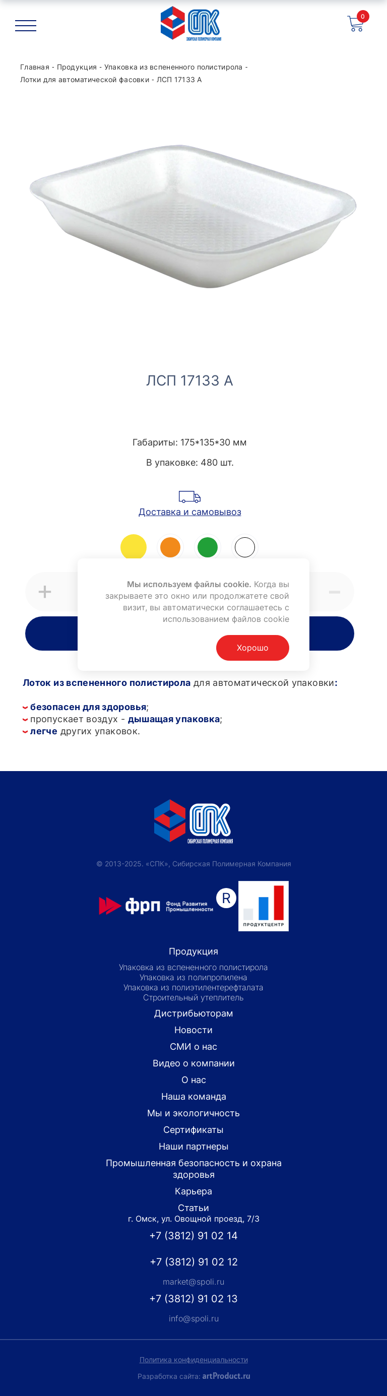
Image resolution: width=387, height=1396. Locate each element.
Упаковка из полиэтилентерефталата (193, 987)
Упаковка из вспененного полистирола (193, 967)
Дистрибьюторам (193, 1013)
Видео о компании (194, 1063)
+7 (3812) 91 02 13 (193, 1299)
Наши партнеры (194, 1146)
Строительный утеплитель (193, 997)
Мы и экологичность (193, 1113)
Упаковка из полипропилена (193, 977)
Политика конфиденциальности (194, 1359)
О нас (193, 1079)
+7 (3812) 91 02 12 (194, 1262)
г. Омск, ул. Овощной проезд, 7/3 (194, 1219)
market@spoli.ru (193, 1282)
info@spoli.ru (194, 1318)
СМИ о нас (193, 1046)
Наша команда (193, 1096)
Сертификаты (193, 1129)
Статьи (193, 1207)
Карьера (193, 1191)
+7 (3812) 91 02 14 (193, 1236)
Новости (193, 1030)
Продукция (193, 951)
